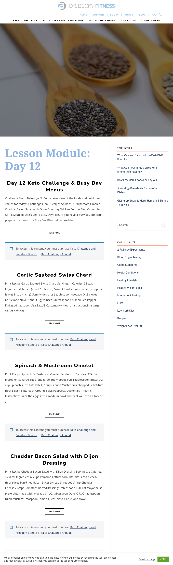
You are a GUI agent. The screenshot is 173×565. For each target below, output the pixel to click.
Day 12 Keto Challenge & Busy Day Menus (54, 186)
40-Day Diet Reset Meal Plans (63, 20)
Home (83, 14)
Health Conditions (128, 272)
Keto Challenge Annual (56, 254)
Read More (54, 232)
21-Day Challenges (101, 20)
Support (98, 14)
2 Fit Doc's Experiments (131, 249)
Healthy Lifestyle (127, 280)
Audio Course (150, 20)
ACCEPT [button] (163, 559)
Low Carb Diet (125, 310)
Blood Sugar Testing (129, 257)
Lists (120, 303)
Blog (142, 14)
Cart (155, 14)
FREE (16, 20)
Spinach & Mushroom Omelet (54, 365)
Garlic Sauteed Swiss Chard (54, 275)
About (129, 14)
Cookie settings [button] (147, 559)
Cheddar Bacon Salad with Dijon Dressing (54, 459)
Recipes (122, 318)
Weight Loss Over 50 (129, 326)
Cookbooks (128, 20)
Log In (114, 14)
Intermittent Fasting (129, 295)
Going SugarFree (127, 264)
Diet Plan (30, 20)
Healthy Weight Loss (129, 287)
